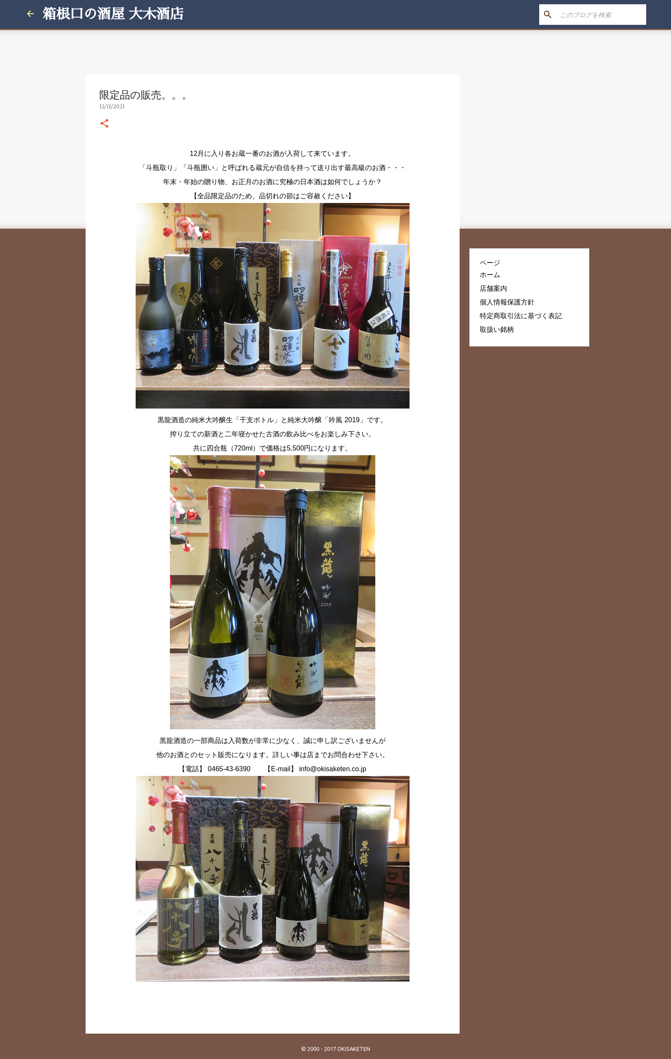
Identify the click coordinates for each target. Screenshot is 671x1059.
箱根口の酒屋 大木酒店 (113, 14)
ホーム (490, 274)
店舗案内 (493, 288)
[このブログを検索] (601, 14)
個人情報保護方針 (507, 302)
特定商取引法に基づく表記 (521, 315)
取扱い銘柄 (497, 329)
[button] (104, 123)
